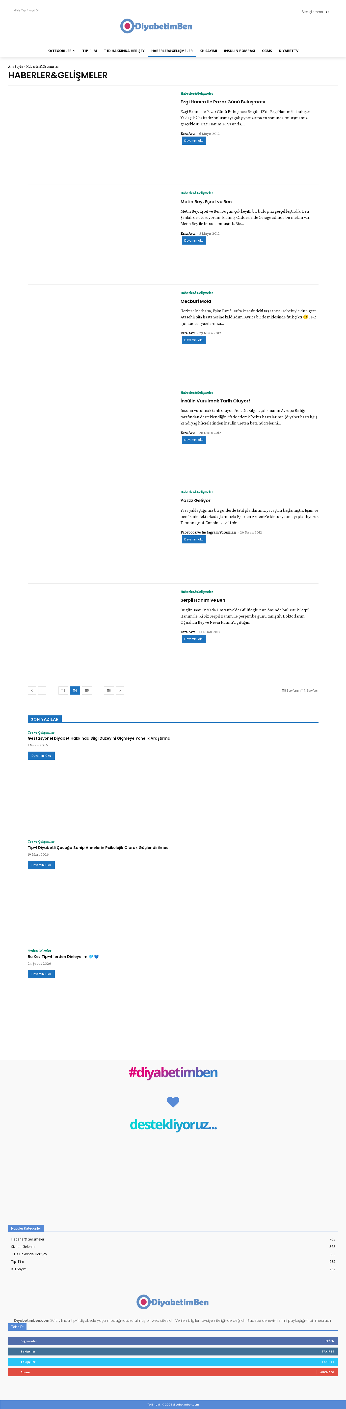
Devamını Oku (41, 756)
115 (87, 690)
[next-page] (120, 690)
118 (109, 690)
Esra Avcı (188, 134)
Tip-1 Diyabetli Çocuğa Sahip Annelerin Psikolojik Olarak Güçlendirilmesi (98, 847)
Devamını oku (194, 141)
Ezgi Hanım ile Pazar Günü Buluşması (223, 102)
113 (63, 690)
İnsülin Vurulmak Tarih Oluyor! (215, 401)
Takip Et (328, 1351)
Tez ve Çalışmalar (42, 732)
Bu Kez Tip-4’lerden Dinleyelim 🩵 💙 (63, 956)
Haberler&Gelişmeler (198, 93)
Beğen (329, 1341)
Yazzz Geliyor (196, 501)
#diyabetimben (173, 1073)
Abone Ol (327, 1372)
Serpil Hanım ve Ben (203, 600)
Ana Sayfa (15, 66)
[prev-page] (32, 690)
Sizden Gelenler (41, 951)
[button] (317, 11)
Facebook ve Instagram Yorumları (208, 532)
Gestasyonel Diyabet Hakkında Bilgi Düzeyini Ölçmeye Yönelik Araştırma (99, 738)
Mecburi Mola (196, 301)
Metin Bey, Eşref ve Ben (206, 201)
